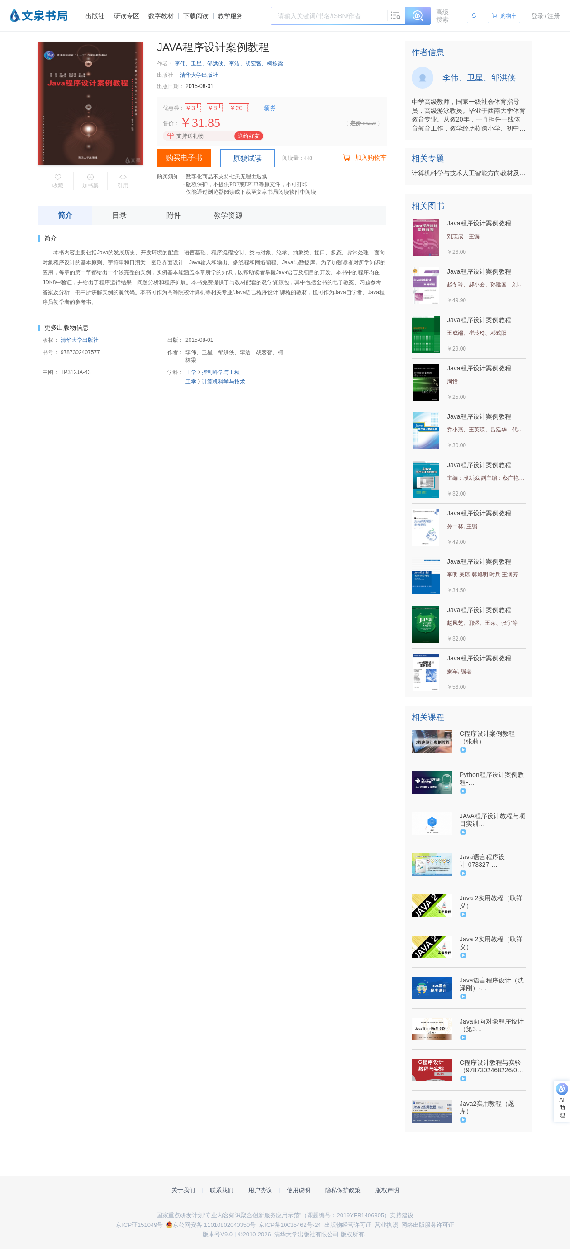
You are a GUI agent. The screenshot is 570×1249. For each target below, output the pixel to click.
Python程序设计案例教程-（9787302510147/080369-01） (492, 778)
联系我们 (221, 1190)
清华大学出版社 (199, 75)
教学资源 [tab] (228, 215)
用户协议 (260, 1190)
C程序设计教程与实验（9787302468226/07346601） (492, 1066)
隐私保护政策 (343, 1190)
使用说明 (298, 1190)
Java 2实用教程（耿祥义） (491, 901)
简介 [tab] (65, 215)
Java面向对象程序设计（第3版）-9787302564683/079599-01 (493, 1025)
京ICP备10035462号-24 (290, 1224)
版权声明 (387, 1190)
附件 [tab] (173, 215)
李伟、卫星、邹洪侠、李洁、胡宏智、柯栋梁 (229, 64)
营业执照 (386, 1224)
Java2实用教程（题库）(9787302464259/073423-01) (491, 1107)
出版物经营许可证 (347, 1224)
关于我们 (183, 1190)
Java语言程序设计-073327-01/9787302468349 (487, 861)
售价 (168, 123)
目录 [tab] (119, 215)
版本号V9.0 (218, 1234)
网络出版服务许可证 (427, 1224)
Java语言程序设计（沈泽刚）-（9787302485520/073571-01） (492, 984)
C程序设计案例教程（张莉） (487, 737)
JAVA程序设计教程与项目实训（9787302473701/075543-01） (492, 820)
